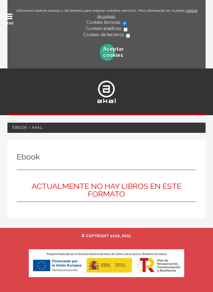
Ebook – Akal (27, 127)
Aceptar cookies (109, 52)
